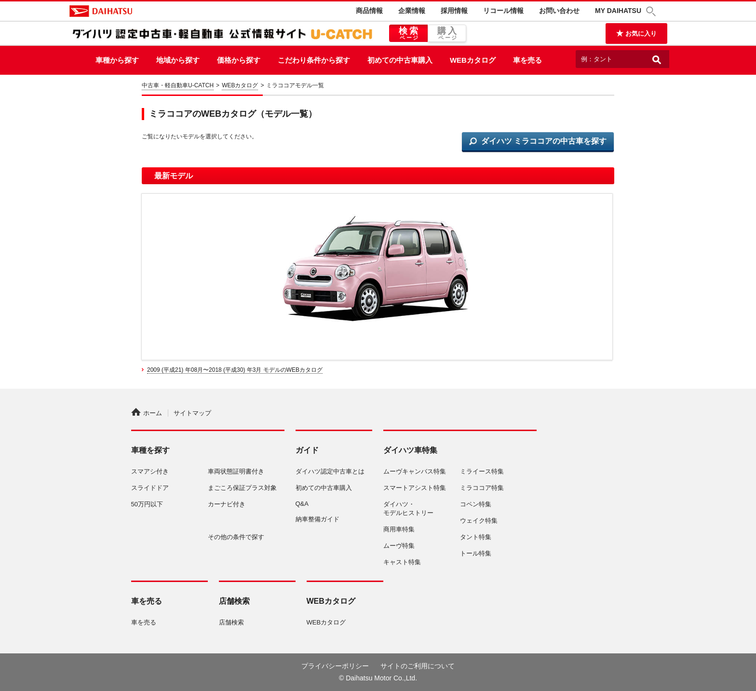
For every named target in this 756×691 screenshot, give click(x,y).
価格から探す (238, 60)
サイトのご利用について (417, 666)
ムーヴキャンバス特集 (414, 471)
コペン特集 (475, 504)
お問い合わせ (559, 10)
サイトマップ (192, 413)
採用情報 (454, 10)
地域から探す (178, 60)
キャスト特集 (402, 562)
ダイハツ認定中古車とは (330, 471)
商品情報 (369, 10)
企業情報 (411, 10)
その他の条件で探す (236, 537)
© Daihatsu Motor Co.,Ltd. (378, 678)
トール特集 (475, 553)
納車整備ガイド (317, 519)
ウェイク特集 (479, 520)
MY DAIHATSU (618, 10)
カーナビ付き (226, 504)
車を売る (527, 60)
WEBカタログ (473, 60)
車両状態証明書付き (236, 471)
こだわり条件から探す (314, 60)
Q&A (302, 503)
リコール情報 (503, 10)
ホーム (146, 413)
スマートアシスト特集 (414, 487)
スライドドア (150, 487)
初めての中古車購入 (399, 60)
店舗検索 (231, 622)
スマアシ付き (150, 471)
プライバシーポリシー (335, 666)
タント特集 (475, 537)
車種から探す (117, 60)
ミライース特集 (482, 471)
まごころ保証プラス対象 (242, 487)
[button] (652, 11)
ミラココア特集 (482, 487)
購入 (447, 33)
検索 (408, 33)
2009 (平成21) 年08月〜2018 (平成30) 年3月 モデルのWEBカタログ (235, 369)
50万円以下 (147, 504)
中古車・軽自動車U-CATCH (178, 85)
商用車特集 (399, 529)
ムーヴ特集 (399, 545)
